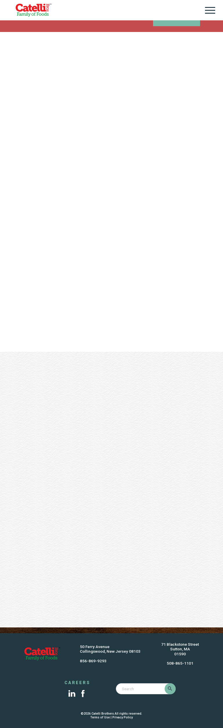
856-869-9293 (93, 661)
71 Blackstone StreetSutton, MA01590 (180, 649)
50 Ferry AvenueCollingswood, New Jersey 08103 (110, 649)
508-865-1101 (180, 663)
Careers (77, 683)
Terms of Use (100, 717)
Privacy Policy (122, 717)
